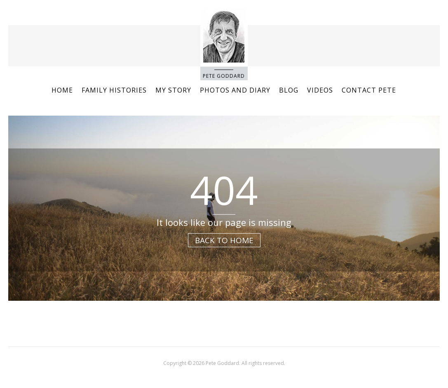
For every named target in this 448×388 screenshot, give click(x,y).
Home (62, 90)
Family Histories (114, 90)
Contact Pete (369, 90)
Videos (320, 90)
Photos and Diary (235, 90)
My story (173, 90)
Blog (288, 90)
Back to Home (224, 240)
